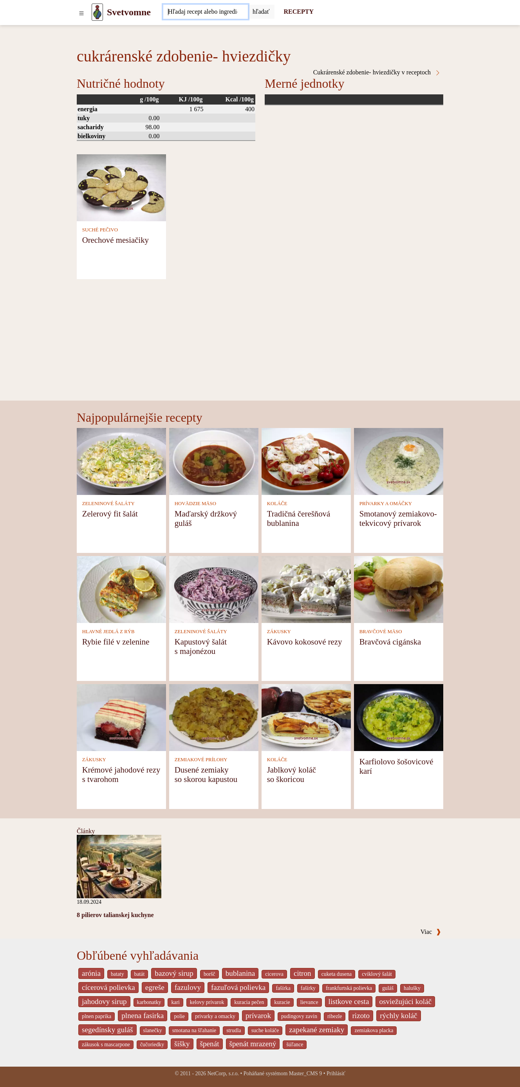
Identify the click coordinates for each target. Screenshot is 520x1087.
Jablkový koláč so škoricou (291, 774)
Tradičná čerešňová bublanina (298, 518)
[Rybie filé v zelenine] (121, 588)
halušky (412, 988)
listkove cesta (349, 1001)
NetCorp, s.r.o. (223, 1073)
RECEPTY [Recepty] (299, 11)
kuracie (282, 1002)
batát (139, 974)
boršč (209, 974)
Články (86, 831)
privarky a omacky (215, 1016)
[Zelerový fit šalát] (121, 460)
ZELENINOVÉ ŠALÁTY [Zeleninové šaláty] (108, 503)
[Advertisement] (260, 342)
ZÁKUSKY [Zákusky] (279, 631)
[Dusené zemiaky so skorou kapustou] (213, 716)
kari (175, 1002)
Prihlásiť (336, 1073)
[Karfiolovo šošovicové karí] (398, 716)
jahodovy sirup (104, 1001)
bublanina (240, 973)
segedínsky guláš (107, 1030)
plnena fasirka (142, 1015)
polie (179, 1016)
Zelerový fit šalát (110, 513)
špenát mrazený (252, 1044)
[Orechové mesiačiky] (121, 187)
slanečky (152, 1030)
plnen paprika (96, 1016)
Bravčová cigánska (390, 641)
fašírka (283, 988)
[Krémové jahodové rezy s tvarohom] (121, 716)
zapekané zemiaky (316, 1030)
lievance (309, 1002)
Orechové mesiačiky (115, 239)
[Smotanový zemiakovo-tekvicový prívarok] (398, 460)
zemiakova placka (373, 1030)
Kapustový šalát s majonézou (201, 646)
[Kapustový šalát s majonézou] (213, 588)
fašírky (308, 988)
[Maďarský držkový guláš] (213, 460)
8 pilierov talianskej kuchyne (115, 915)
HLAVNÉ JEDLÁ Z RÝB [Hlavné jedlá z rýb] (108, 631)
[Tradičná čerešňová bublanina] (306, 460)
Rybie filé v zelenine (116, 641)
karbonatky (149, 1002)
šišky (182, 1044)
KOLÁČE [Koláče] (277, 503)
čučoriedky (152, 1044)
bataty (117, 974)
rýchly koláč (398, 1015)
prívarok (258, 1015)
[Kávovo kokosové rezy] (306, 588)
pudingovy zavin (299, 1016)
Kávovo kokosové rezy (304, 641)
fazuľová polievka (238, 987)
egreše (154, 987)
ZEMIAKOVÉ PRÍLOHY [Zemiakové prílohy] (201, 759)
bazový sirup (174, 973)
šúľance (294, 1044)
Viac (431, 931)
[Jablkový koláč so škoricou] (306, 716)
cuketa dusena (336, 974)
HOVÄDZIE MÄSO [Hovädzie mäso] (195, 503)
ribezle (334, 1016)
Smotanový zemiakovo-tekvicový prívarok (398, 518)
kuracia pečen (249, 1002)
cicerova (274, 974)
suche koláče (265, 1030)
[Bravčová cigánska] (398, 588)
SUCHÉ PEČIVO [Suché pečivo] (100, 230)
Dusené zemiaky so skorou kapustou (206, 774)
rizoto (361, 1015)
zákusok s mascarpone (106, 1044)
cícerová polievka (108, 987)
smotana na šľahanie (194, 1030)
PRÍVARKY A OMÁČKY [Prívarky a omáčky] (385, 503)
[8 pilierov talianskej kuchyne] (119, 866)
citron (302, 973)
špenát (209, 1044)
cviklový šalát (377, 974)
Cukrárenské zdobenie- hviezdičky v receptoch (377, 72)
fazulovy (188, 987)
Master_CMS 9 (305, 1073)
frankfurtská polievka (349, 988)
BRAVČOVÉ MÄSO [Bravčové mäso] (380, 631)
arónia (91, 973)
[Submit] (261, 12)
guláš (388, 988)
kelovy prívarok (207, 1002)
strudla (233, 1030)
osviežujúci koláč (405, 1001)
